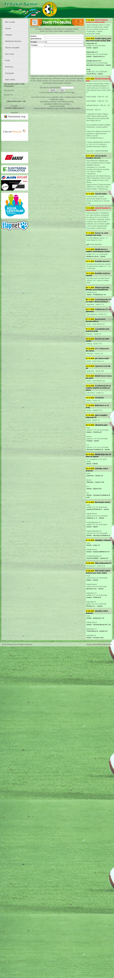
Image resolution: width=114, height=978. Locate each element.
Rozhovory (9, 67)
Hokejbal (8, 35)
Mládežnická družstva (13, 41)
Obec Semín (9, 54)
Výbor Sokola (10, 79)
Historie (8, 28)
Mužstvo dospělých (12, 47)
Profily (7, 60)
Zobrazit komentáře (57, 112)
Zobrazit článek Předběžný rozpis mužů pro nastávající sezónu (57, 114)
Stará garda (9, 73)
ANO (6, 90)
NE (5, 95)
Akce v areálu (10, 22)
